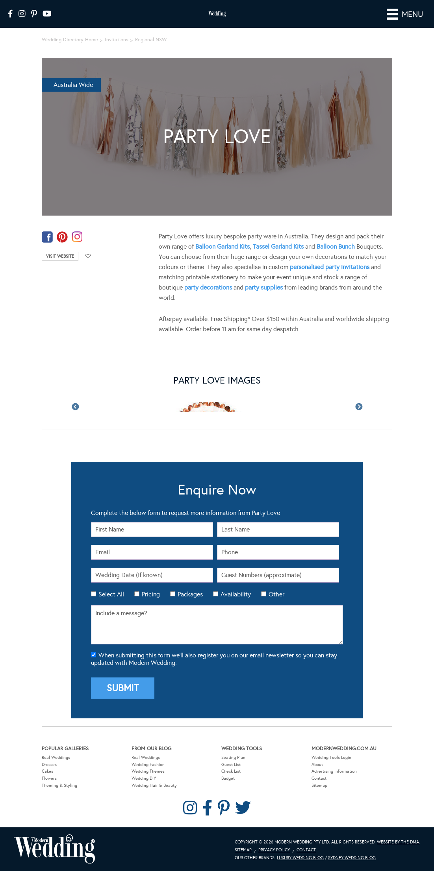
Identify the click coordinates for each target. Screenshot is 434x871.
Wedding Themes (148, 771)
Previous (75, 407)
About (317, 764)
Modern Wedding (54, 849)
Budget (228, 778)
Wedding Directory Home (70, 40)
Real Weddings (56, 757)
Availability (236, 594)
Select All (111, 594)
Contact (319, 778)
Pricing (151, 594)
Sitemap (319, 785)
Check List (231, 771)
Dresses (49, 764)
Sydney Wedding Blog (352, 857)
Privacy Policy (274, 850)
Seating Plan (233, 757)
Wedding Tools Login (331, 757)
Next (359, 407)
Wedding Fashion (148, 764)
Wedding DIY (144, 778)
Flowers (49, 778)
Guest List (231, 764)
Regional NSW (151, 40)
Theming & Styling (59, 785)
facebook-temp (47, 237)
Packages (190, 594)
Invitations (116, 40)
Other (276, 594)
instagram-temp (77, 237)
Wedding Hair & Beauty (154, 785)
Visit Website (60, 256)
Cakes (47, 771)
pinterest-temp (62, 237)
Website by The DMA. (398, 842)
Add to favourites (88, 256)
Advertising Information (334, 771)
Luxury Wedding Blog (300, 857)
